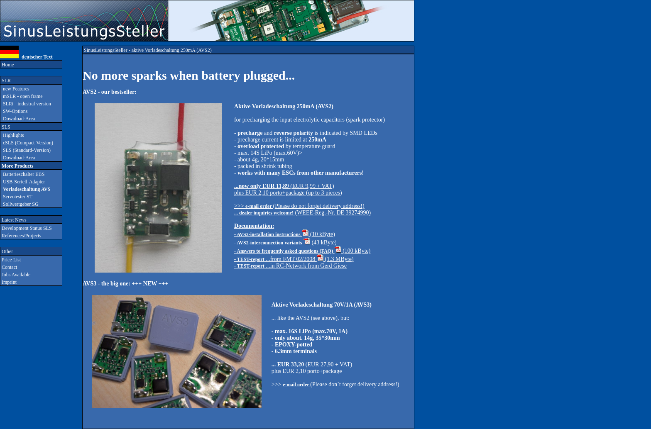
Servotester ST (16, 197)
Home (7, 65)
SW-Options (13, 111)
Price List (10, 260)
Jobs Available (15, 275)
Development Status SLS (26, 228)
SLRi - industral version (25, 104)
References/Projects (20, 236)
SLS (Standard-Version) (25, 150)
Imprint (8, 282)
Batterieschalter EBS (22, 174)
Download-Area (17, 119)
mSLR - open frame (21, 96)
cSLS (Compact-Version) (26, 143)
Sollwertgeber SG (19, 204)
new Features (14, 89)
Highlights (12, 135)
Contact (8, 267)
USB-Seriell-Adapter (22, 182)
